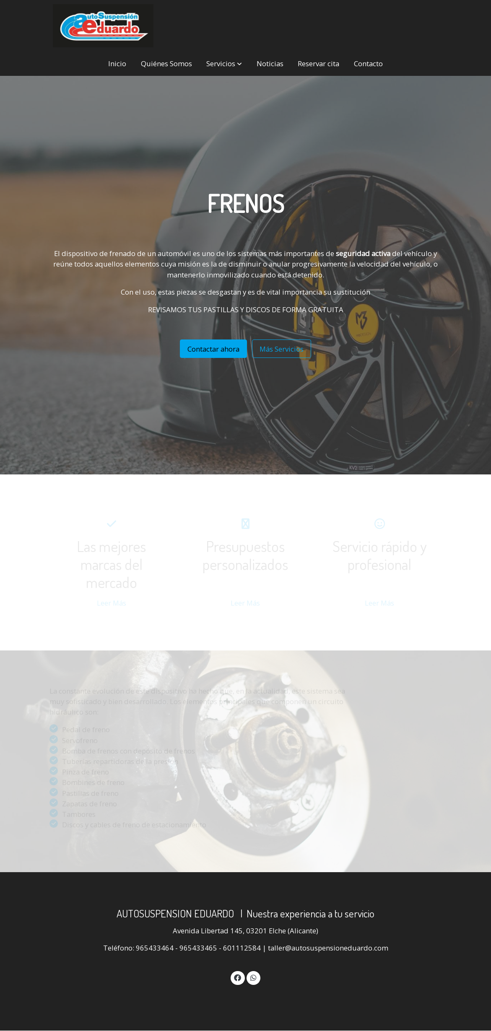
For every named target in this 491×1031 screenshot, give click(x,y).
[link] (103, 25)
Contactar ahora (213, 349)
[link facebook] (238, 977)
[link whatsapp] (253, 977)
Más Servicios (282, 349)
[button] (224, 64)
